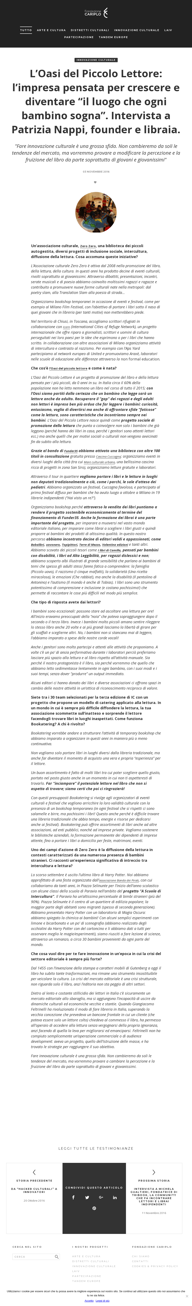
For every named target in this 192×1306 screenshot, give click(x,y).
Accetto (89, 1300)
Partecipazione (79, 37)
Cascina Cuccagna (118, 455)
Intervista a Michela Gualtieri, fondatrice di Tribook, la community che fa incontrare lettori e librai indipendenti (154, 1200)
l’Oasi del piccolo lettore (71, 367)
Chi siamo (141, 1247)
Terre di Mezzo (102, 548)
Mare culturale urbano (117, 460)
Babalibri (39, 548)
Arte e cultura (51, 30)
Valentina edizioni (132, 548)
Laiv (168, 30)
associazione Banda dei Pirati (123, 883)
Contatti (140, 1252)
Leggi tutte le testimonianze (96, 1152)
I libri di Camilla (121, 553)
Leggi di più (102, 1300)
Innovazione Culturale (136, 30)
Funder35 (72, 450)
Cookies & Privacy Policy (155, 1257)
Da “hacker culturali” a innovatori (34, 1194)
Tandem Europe (113, 37)
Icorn (67, 326)
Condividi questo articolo (94, 1185)
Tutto (26, 30)
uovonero (57, 548)
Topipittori (77, 548)
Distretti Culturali (90, 30)
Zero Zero (89, 245)
